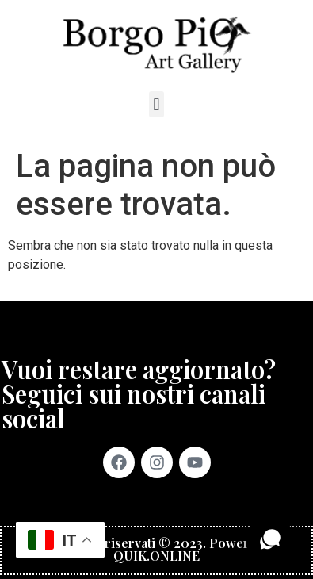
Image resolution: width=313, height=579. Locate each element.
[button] (156, 104)
